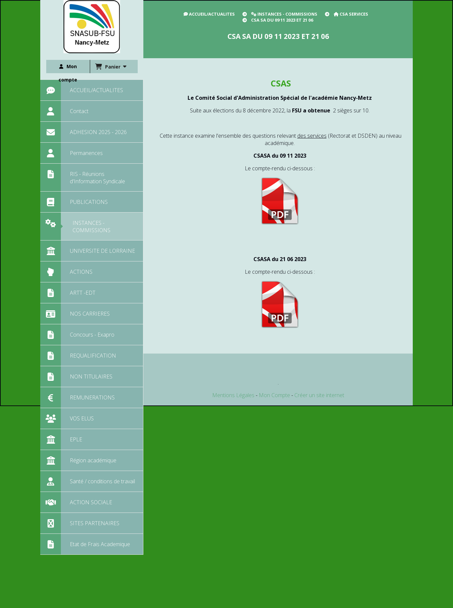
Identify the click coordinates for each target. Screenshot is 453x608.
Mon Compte (274, 395)
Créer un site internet (319, 395)
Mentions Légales (233, 395)
